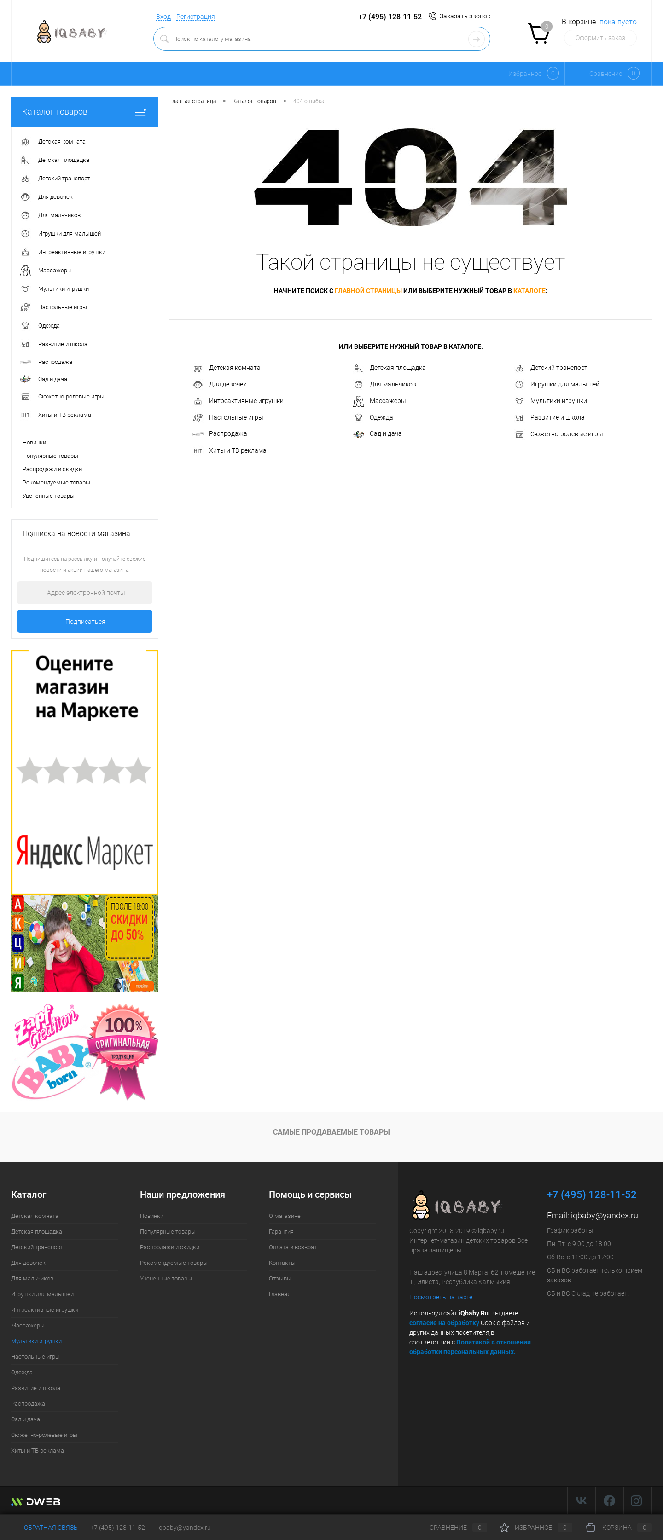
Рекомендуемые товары (56, 482)
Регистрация (195, 16)
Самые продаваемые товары (331, 1132)
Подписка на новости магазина (76, 533)
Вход (163, 16)
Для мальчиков (384, 384)
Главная (280, 1294)
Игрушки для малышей (556, 384)
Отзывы (280, 1278)
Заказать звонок (465, 16)
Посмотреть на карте (440, 1297)
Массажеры (379, 401)
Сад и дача (377, 434)
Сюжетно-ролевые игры (558, 434)
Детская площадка (389, 368)
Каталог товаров (84, 112)
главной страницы (368, 290)
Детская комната (226, 368)
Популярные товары (50, 455)
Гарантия (281, 1231)
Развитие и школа (549, 417)
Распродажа (219, 433)
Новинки (34, 442)
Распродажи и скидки (52, 469)
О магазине (285, 1215)
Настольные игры (227, 417)
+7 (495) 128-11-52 (117, 1527)
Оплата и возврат (293, 1247)
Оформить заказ (600, 37)
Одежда (373, 417)
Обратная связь (44, 1527)
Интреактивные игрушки (238, 401)
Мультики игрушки (550, 401)
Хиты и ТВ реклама (229, 450)
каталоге (529, 290)
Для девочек (219, 384)
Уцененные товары (49, 495)
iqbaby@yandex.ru (604, 1215)
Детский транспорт (550, 368)
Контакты (282, 1262)
